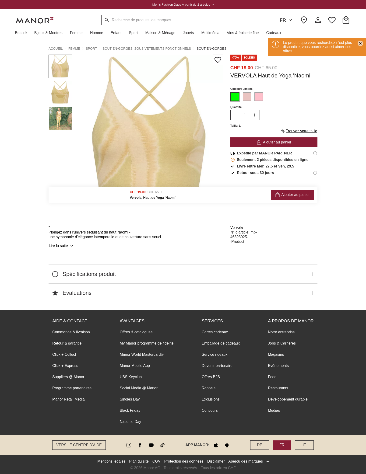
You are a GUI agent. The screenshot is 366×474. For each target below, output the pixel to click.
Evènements (278, 366)
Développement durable (288, 399)
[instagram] (129, 445)
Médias (274, 410)
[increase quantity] (255, 115)
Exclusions (210, 399)
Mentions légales (111, 461)
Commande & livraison (71, 332)
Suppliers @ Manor (68, 377)
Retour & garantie (66, 343)
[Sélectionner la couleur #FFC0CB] (258, 96)
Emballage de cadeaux (221, 343)
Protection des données (184, 461)
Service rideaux (214, 354)
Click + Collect (64, 354)
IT (304, 445)
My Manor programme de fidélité (146, 343)
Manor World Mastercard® (142, 354)
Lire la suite (61, 246)
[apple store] (216, 445)
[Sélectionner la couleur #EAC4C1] (247, 96)
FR (287, 20)
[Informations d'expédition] (315, 153)
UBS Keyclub (131, 377)
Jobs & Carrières (282, 343)
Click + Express (65, 366)
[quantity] (245, 115)
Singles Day (130, 399)
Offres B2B (211, 377)
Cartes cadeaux (215, 332)
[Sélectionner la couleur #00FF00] (235, 96)
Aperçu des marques (245, 461)
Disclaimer (216, 461)
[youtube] (151, 445)
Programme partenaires (72, 388)
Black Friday (130, 410)
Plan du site (139, 461)
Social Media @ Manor (139, 388)
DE (259, 445)
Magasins (276, 354)
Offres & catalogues (136, 332)
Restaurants (278, 388)
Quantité (236, 107)
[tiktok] (162, 445)
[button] (23, 33)
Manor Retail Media (68, 399)
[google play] (227, 445)
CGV (156, 461)
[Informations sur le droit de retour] (315, 173)
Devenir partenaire (217, 366)
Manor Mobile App (135, 366)
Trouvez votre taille (299, 131)
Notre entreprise (281, 332)
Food (272, 377)
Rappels (208, 388)
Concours (210, 410)
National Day (130, 422)
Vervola (236, 228)
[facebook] (140, 445)
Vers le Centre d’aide (79, 445)
